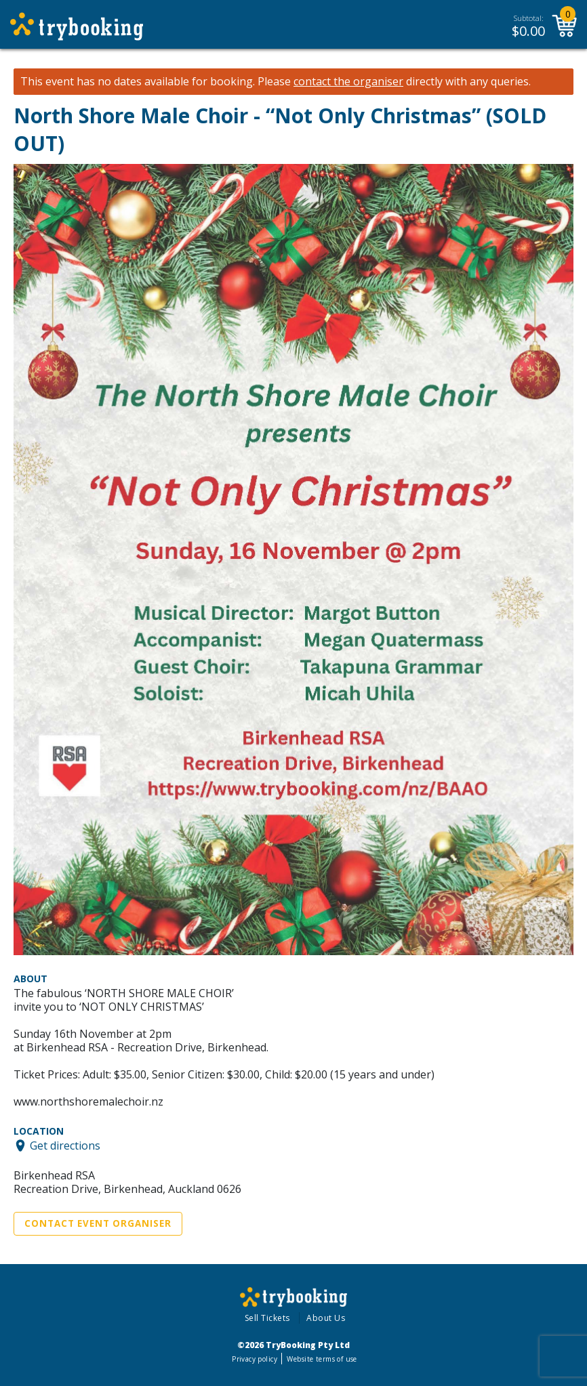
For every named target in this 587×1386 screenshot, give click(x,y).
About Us (325, 1318)
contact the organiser (348, 81)
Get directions (65, 1145)
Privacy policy (254, 1359)
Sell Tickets (267, 1318)
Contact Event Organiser (97, 1223)
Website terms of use (322, 1359)
